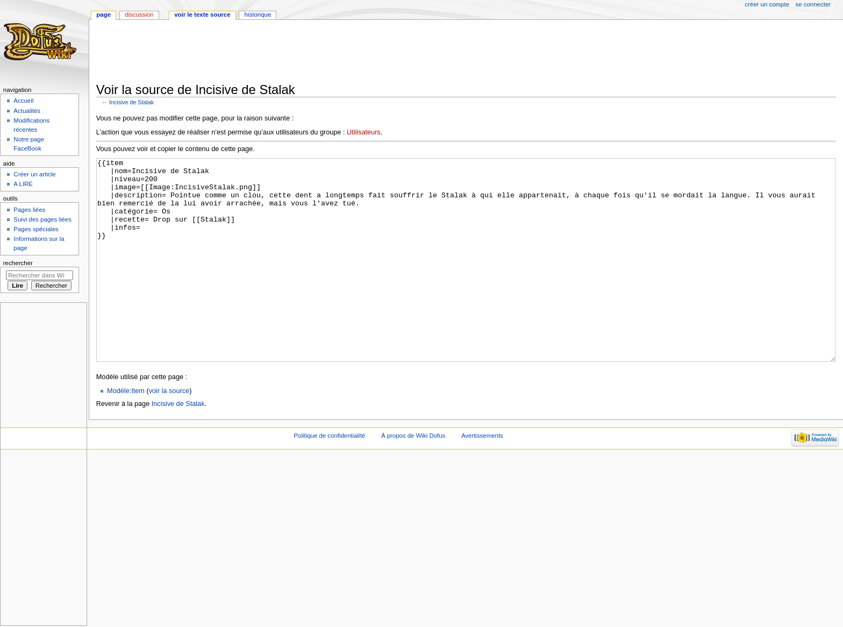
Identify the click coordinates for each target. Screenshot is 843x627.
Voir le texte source (202, 14)
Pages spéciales (35, 229)
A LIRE (23, 184)
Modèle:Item (126, 431)
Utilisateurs (364, 132)
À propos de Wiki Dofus (413, 476)
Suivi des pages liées (42, 219)
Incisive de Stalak (131, 102)
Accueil (23, 100)
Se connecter (813, 4)
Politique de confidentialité (329, 476)
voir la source (169, 431)
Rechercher (18, 263)
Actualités (26, 111)
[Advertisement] (292, 52)
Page (103, 14)
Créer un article (34, 174)
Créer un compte (767, 4)
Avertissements (482, 476)
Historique (258, 14)
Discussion (139, 14)
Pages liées (29, 209)
